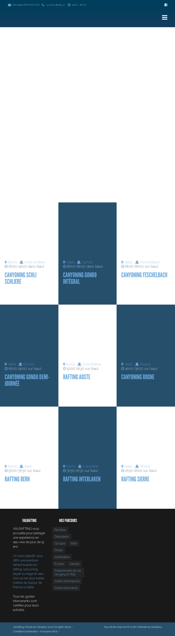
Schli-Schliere (34, 262)
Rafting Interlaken (81, 479)
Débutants (62, 536)
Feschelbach (150, 262)
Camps (74, 564)
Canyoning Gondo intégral (80, 278)
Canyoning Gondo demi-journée (27, 380)
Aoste (70, 364)
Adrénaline (62, 557)
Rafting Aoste (76, 377)
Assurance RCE (49, 631)
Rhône (145, 466)
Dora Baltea (91, 364)
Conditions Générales (25, 631)
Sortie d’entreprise (67, 581)
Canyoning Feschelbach (144, 275)
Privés (59, 550)
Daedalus (156, 627)
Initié (74, 543)
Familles (60, 530)
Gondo (87, 262)
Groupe (60, 543)
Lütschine (90, 466)
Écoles (59, 564)
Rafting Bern (17, 479)
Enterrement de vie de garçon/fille (68, 572)
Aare (27, 466)
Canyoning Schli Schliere (20, 278)
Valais (70, 262)
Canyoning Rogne (137, 377)
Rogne (145, 364)
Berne (12, 262)
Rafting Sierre (135, 479)
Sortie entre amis (66, 588)
